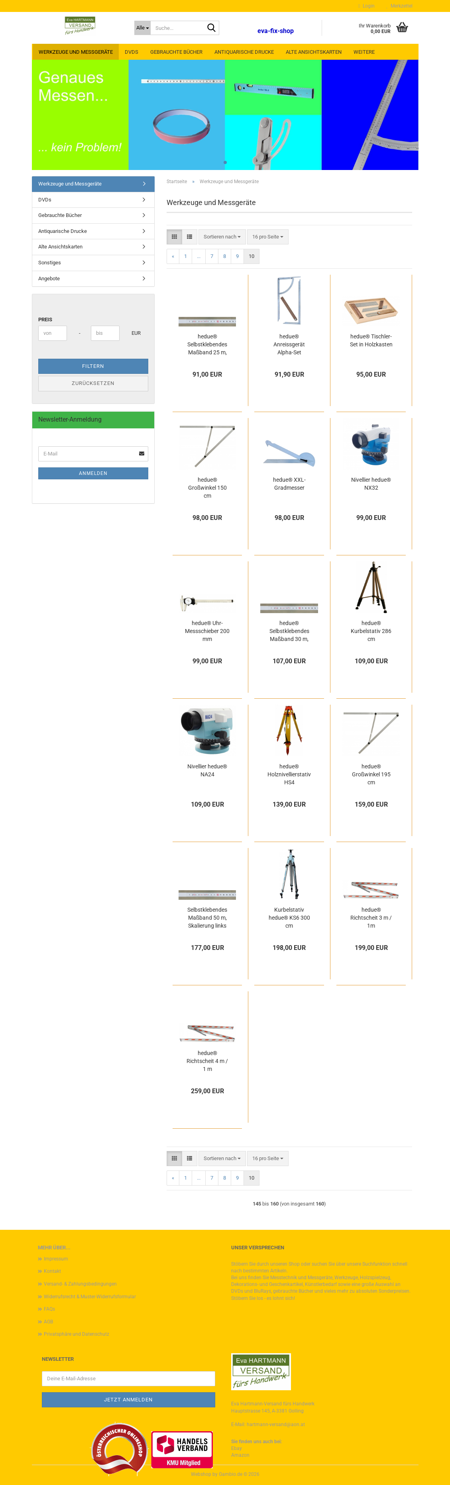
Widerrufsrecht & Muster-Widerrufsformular (90, 1296)
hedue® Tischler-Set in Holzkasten (371, 340)
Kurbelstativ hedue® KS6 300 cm (289, 918)
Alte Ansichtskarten (314, 52)
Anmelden (93, 473)
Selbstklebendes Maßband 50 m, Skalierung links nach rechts (207, 918)
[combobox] (222, 237)
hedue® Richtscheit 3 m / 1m (371, 918)
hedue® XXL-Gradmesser (289, 484)
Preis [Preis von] (45, 319)
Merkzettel (400, 6)
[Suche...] (142, 28)
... (198, 256)
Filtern (93, 366)
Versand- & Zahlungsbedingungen (80, 1284)
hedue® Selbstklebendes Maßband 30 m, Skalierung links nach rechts (289, 631)
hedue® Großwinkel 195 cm (371, 774)
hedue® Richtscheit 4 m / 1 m (207, 1061)
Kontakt (52, 1271)
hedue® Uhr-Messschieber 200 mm (207, 631)
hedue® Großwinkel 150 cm (207, 488)
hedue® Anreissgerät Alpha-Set (289, 344)
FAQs (49, 1309)
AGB (48, 1322)
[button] (174, 237)
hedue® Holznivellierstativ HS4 (289, 774)
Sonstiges (49, 263)
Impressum (56, 1259)
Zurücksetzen (93, 383)
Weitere (364, 52)
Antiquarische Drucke (244, 52)
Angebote (49, 278)
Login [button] (366, 6)
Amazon (240, 1455)
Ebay (236, 1448)
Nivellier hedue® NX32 (371, 484)
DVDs (131, 52)
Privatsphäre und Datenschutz (76, 1334)
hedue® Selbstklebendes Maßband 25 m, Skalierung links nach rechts (207, 344)
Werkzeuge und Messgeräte (76, 52)
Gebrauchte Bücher (176, 52)
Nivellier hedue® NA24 (207, 770)
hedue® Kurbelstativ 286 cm (371, 631)
